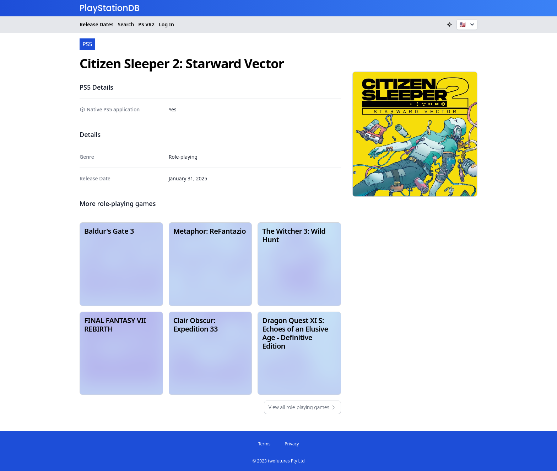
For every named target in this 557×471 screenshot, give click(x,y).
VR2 (146, 24)
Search (126, 24)
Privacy (292, 444)
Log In (166, 24)
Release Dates (96, 24)
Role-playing (183, 156)
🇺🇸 (468, 24)
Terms (264, 444)
